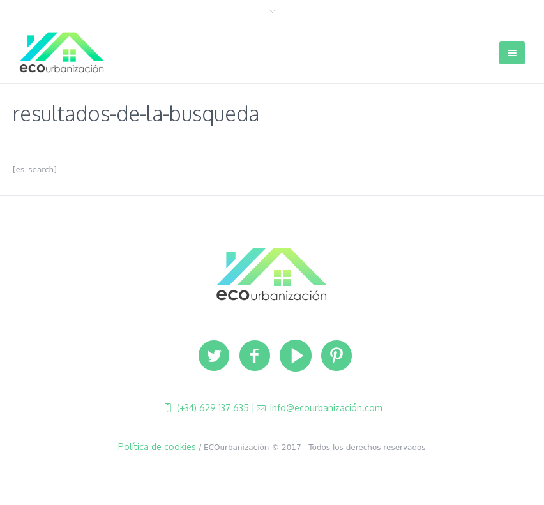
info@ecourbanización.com (325, 407)
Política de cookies (157, 446)
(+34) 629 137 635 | (214, 407)
